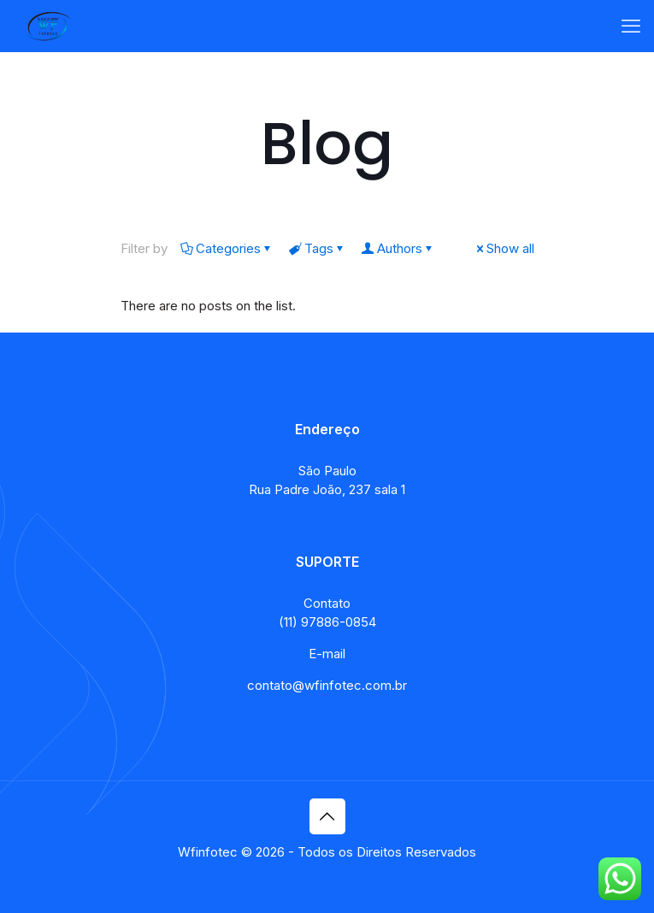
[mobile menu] (630, 25)
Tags (317, 248)
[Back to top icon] (327, 816)
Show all (504, 248)
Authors (398, 248)
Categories (227, 248)
